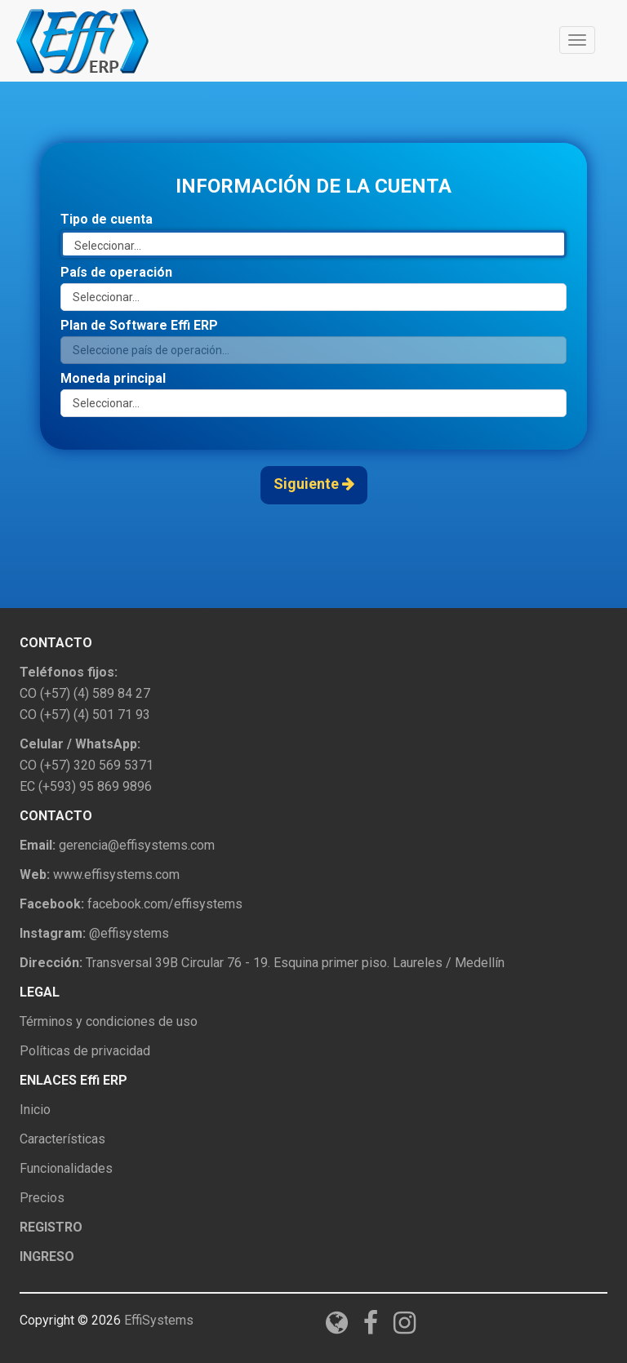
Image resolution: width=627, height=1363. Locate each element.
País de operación (116, 272)
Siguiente (313, 483)
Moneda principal (113, 378)
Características (62, 1139)
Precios (42, 1197)
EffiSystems (158, 1320)
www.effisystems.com (116, 874)
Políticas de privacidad (85, 1051)
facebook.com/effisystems (164, 904)
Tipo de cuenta (106, 219)
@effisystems (129, 933)
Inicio (35, 1109)
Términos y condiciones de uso (109, 1021)
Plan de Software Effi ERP (139, 325)
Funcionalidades (66, 1168)
